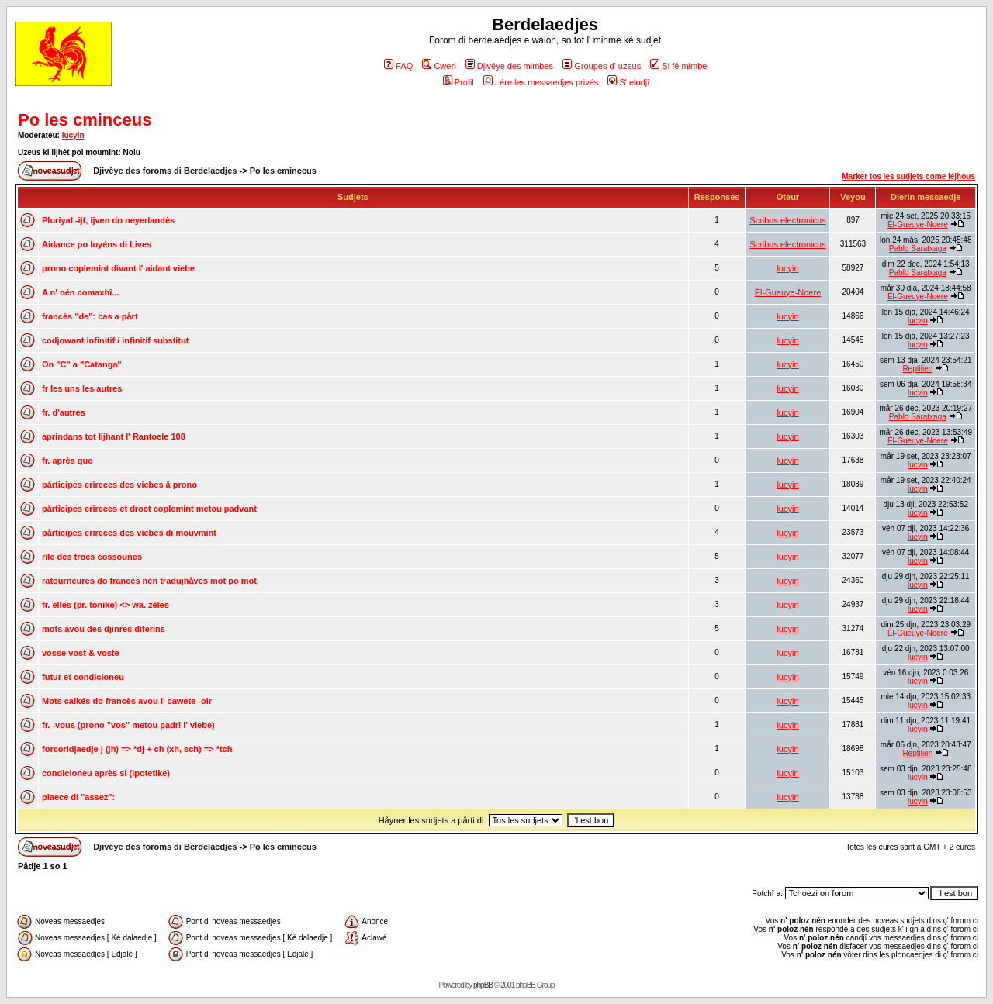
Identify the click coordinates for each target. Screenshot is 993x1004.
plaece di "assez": (78, 797)
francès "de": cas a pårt (90, 316)
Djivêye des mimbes (509, 66)
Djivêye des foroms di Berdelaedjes (165, 170)
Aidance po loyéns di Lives (96, 244)
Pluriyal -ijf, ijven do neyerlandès (108, 220)
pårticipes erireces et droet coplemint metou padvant (149, 508)
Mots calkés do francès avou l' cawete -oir (127, 701)
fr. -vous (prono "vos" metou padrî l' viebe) (128, 725)
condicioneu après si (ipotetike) (106, 773)
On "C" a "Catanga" (82, 364)
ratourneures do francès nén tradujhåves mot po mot (149, 580)
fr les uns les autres (82, 388)
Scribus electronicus (787, 220)
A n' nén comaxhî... (80, 292)
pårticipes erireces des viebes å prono (119, 484)
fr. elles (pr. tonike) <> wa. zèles (105, 604)
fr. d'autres (63, 412)
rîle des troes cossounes (92, 556)
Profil (458, 82)
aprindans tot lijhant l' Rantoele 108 (113, 436)
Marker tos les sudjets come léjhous (908, 176)
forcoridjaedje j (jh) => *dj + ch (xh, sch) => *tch (137, 749)
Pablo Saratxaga (917, 248)
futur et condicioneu (83, 676)
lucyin (73, 135)
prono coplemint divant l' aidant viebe (118, 268)
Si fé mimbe (678, 66)
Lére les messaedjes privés (540, 82)
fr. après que (67, 460)
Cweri (438, 66)
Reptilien (917, 368)
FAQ (398, 66)
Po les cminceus (84, 119)
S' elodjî (628, 82)
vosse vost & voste (80, 652)
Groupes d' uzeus (601, 66)
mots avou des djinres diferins (103, 628)
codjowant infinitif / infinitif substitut (115, 340)
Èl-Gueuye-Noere (917, 224)
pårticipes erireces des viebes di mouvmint (129, 532)
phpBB (483, 985)
